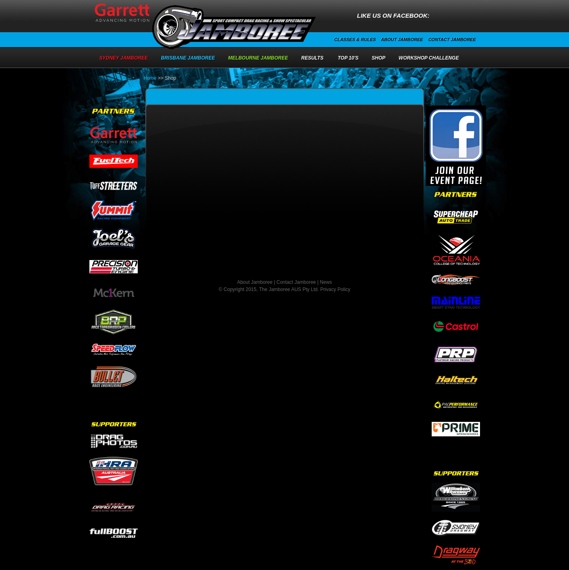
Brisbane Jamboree (188, 58)
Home (150, 78)
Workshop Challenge (429, 58)
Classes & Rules (355, 39)
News (326, 282)
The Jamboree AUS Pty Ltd (288, 289)
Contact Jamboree (452, 39)
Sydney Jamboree (123, 58)
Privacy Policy (335, 289)
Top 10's (348, 58)
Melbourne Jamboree (258, 58)
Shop (378, 58)
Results (312, 58)
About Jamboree (402, 39)
